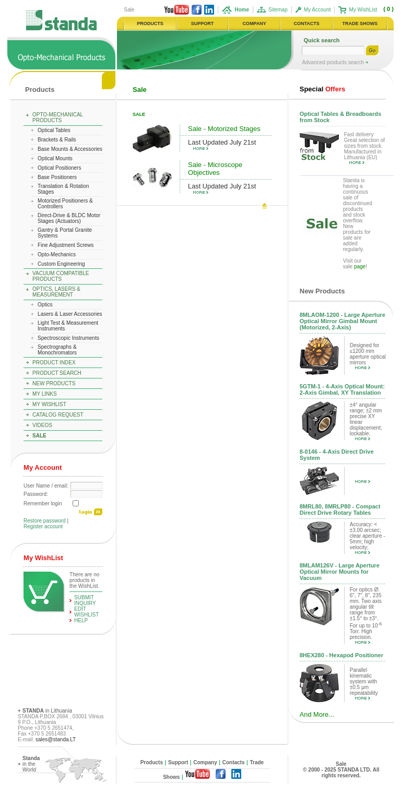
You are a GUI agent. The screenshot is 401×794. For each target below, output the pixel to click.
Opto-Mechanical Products (57, 117)
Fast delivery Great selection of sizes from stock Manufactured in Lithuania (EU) (364, 148)
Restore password (44, 521)
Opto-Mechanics (57, 254)
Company (205, 762)
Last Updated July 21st (222, 144)
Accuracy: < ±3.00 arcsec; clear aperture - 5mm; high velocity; (367, 538)
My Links (44, 394)
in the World (31, 764)
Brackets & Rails (57, 140)
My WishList (363, 10)
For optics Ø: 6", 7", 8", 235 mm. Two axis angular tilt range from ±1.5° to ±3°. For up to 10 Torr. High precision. (366, 615)
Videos (42, 425)
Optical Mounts (55, 158)
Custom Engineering (61, 264)
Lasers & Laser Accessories (70, 314)
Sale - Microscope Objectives (215, 168)
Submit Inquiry (85, 600)
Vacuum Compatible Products (60, 276)
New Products (53, 383)
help (81, 620)
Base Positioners (57, 177)
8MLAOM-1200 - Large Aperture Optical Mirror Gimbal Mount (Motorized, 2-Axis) (342, 321)
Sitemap (278, 10)
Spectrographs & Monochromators (57, 349)
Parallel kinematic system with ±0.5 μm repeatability (364, 683)
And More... (317, 714)
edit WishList (86, 612)
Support (178, 762)
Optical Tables (54, 130)
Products (39, 89)
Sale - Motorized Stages (224, 129)
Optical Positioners (59, 168)
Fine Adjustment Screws (65, 245)
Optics (45, 304)
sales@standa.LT (56, 739)
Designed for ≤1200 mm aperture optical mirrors (368, 355)
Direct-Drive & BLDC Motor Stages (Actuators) (69, 218)
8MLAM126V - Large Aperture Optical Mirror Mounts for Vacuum (340, 571)
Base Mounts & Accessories (70, 149)
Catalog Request (57, 415)
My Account (317, 10)
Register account (43, 526)
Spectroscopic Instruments (68, 338)
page (359, 266)
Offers (322, 89)
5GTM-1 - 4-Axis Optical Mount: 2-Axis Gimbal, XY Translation (342, 389)
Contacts (233, 762)
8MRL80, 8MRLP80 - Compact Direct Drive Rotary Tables (340, 509)
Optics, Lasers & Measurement (56, 292)
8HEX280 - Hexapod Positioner (341, 655)
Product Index (54, 362)
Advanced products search (333, 62)
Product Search (56, 373)
